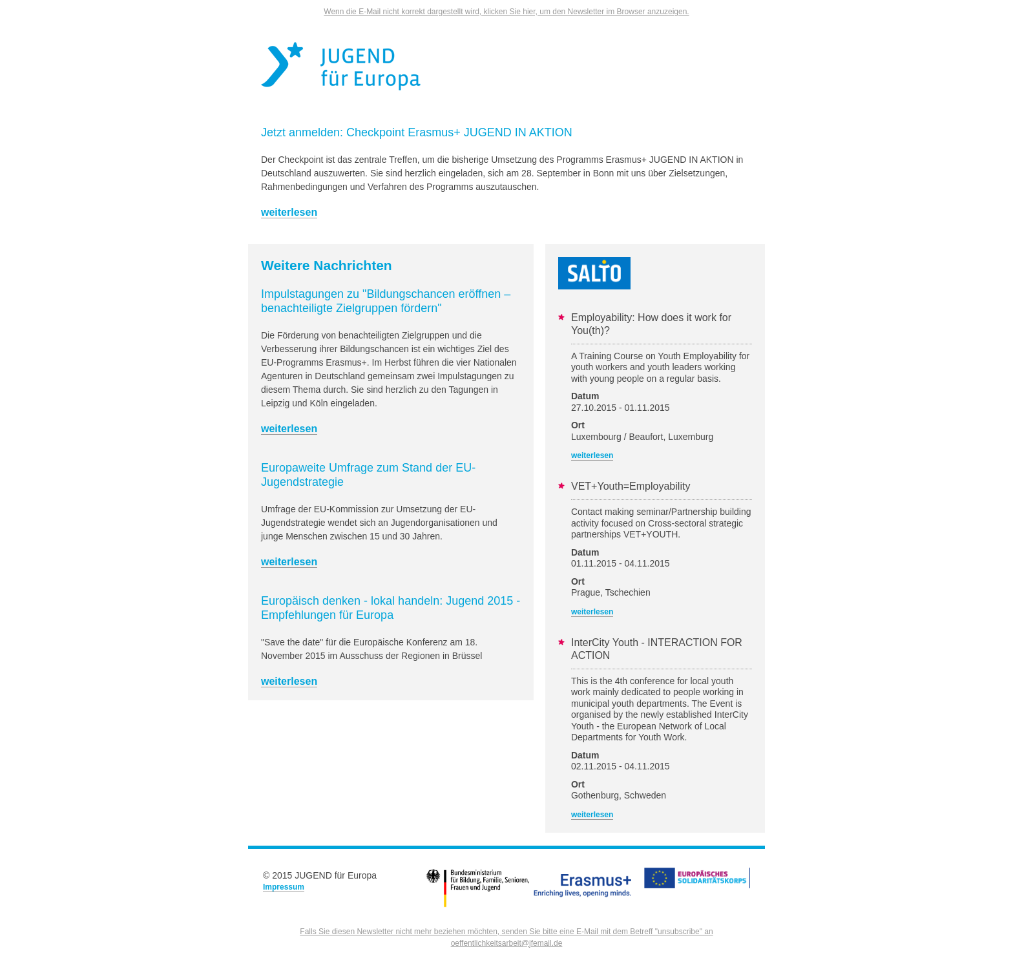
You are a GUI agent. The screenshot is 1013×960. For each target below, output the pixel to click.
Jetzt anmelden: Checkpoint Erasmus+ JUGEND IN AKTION (416, 132)
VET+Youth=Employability (630, 486)
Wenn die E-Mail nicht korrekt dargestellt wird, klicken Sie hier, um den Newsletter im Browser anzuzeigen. (506, 11)
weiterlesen (289, 212)
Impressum (283, 887)
